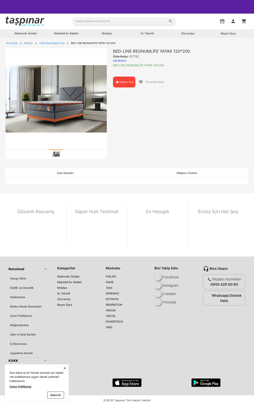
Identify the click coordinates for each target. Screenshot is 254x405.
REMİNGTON (114, 304)
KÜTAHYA (112, 299)
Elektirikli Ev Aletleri (69, 282)
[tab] (56, 154)
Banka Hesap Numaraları (26, 306)
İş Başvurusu (18, 343)
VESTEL (111, 316)
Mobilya (62, 287)
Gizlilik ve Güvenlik (22, 287)
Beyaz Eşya (64, 304)
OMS (109, 327)
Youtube (165, 302)
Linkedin (165, 293)
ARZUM (111, 310)
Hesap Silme (18, 278)
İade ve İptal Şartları (23, 334)
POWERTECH (114, 321)
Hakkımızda (17, 297)
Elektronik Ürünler (68, 276)
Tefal (109, 287)
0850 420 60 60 (224, 284)
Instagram (166, 285)
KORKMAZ (112, 293)
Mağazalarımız (19, 325)
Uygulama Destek (21, 353)
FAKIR (109, 282)
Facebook (166, 277)
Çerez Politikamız (21, 315)
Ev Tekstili (63, 293)
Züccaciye (63, 299)
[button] (28, 269)
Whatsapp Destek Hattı (223, 298)
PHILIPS (111, 276)
